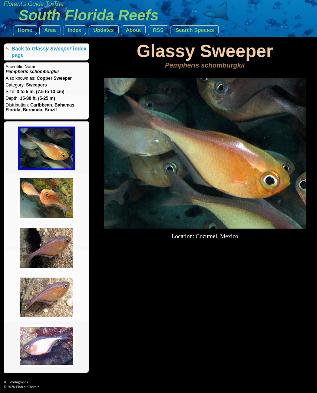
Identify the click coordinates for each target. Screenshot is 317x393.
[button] (25, 30)
